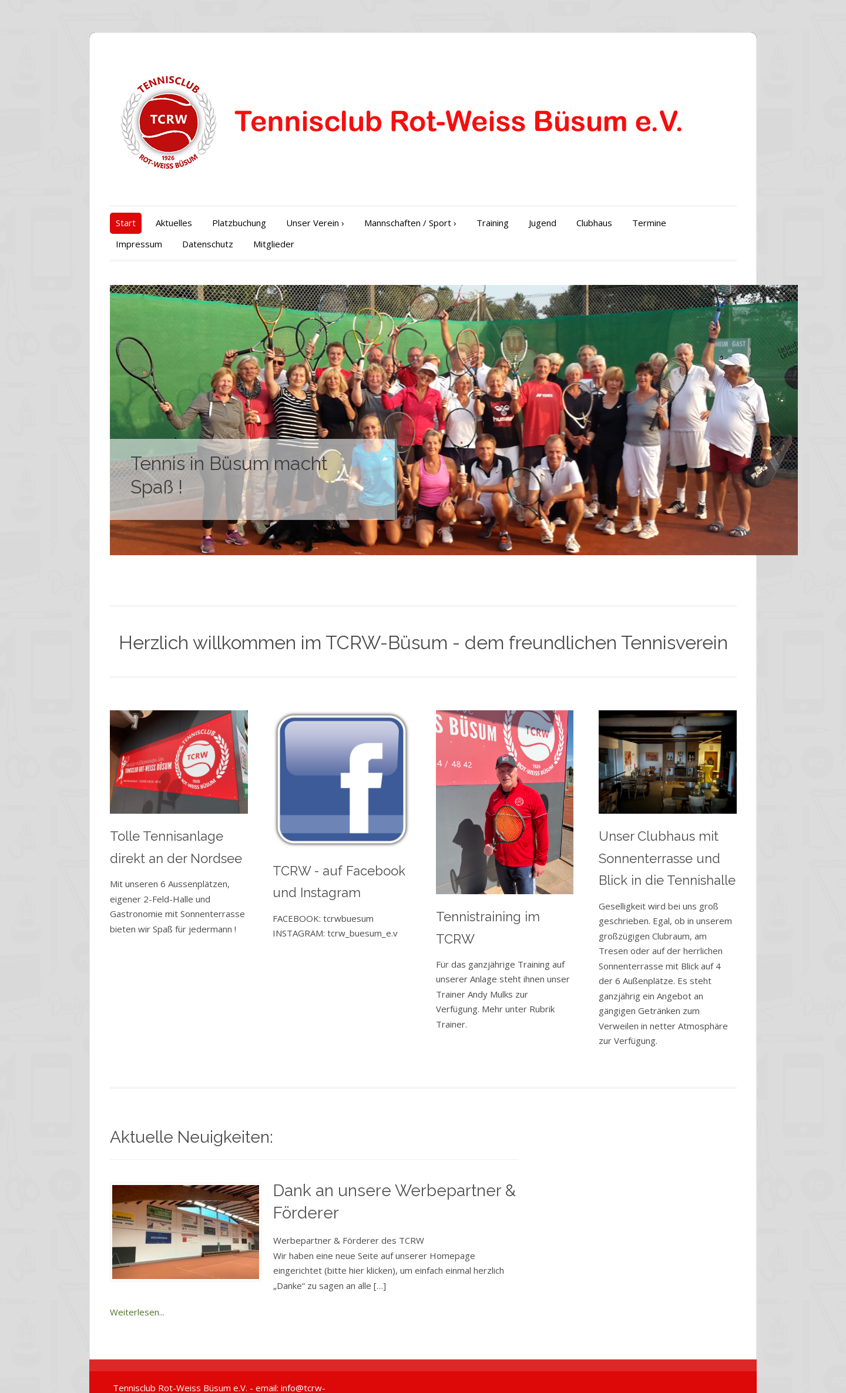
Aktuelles (143, 223)
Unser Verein (285, 223)
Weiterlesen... (270, 1292)
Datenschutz (110, 244)
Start (95, 223)
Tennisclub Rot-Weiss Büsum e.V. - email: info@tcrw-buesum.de (211, 1368)
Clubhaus (564, 223)
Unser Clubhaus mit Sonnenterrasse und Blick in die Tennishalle (684, 868)
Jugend (512, 223)
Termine (619, 223)
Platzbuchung (209, 223)
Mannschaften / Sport (380, 223)
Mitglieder (176, 244)
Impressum (679, 223)
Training (462, 223)
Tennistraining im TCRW (509, 934)
